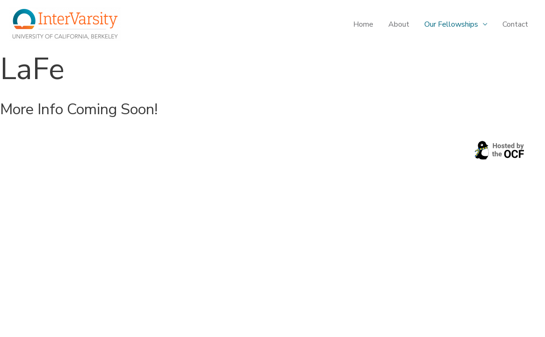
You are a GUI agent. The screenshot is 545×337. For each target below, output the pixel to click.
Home (363, 24)
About (398, 24)
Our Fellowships (451, 24)
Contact (515, 24)
